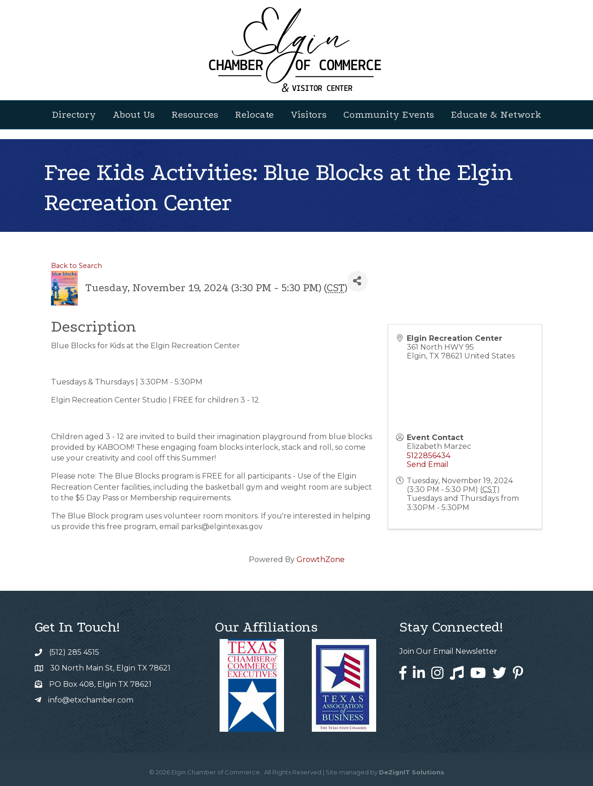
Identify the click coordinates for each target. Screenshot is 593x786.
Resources (194, 114)
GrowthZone (320, 559)
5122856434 (428, 455)
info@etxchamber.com (90, 700)
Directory (74, 114)
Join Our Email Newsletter (448, 651)
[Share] (357, 281)
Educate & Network (496, 114)
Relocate (254, 114)
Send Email (427, 464)
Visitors (308, 114)
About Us (134, 114)
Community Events (388, 114)
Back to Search (76, 266)
